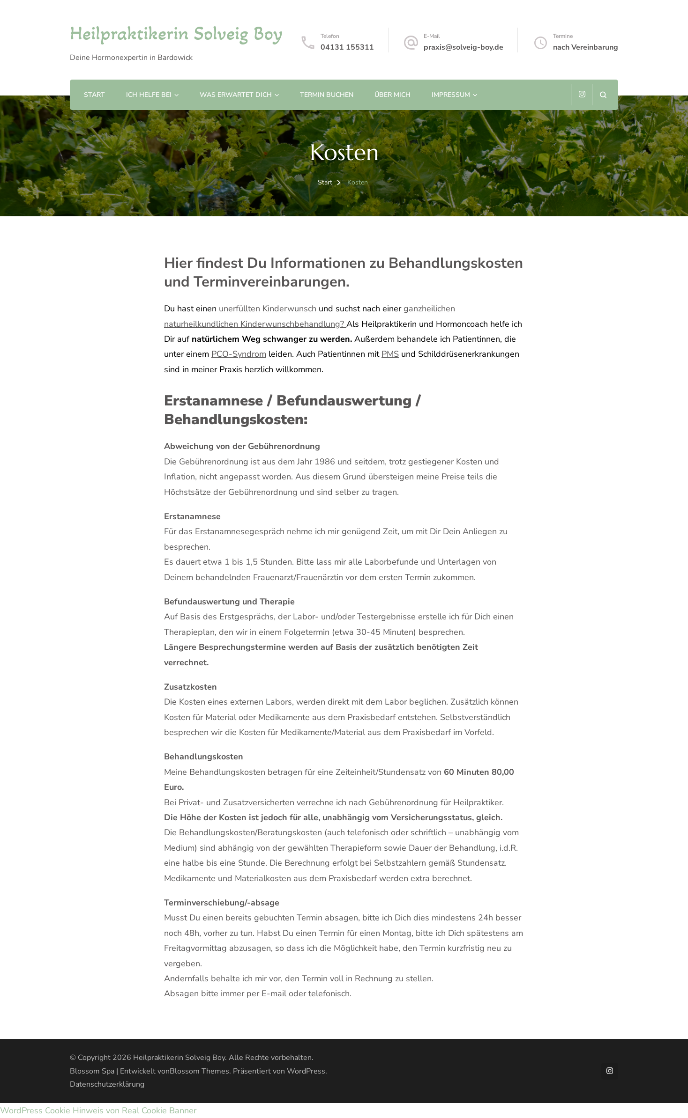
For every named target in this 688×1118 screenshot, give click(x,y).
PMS (390, 354)
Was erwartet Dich (236, 94)
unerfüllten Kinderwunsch (269, 308)
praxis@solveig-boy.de (463, 47)
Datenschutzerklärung (107, 1084)
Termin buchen (326, 94)
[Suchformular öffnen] (602, 94)
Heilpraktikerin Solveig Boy (176, 33)
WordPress (306, 1071)
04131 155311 (347, 47)
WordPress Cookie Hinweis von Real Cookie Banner (98, 1110)
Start (94, 94)
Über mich (392, 94)
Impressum (451, 94)
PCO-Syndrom (238, 354)
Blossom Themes (199, 1071)
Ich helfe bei (149, 94)
